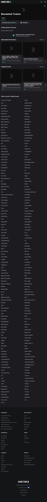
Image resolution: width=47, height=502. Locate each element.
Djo (25, 170)
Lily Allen (26, 259)
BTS (2, 143)
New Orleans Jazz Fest (30, 300)
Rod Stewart (4, 329)
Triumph (3, 381)
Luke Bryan (3, 270)
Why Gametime (4, 471)
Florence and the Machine (7, 194)
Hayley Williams (28, 221)
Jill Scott (26, 235)
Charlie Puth (27, 148)
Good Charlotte (28, 205)
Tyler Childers (4, 386)
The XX (3, 370)
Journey (26, 243)
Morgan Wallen (4, 289)
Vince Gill (27, 386)
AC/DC (26, 100)
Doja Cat (3, 173)
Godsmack (27, 202)
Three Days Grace (5, 372)
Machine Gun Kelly (5, 275)
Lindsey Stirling (4, 262)
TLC (2, 375)
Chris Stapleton (28, 151)
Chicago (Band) (4, 151)
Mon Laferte (27, 286)
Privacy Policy (23, 490)
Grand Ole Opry (4, 210)
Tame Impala (27, 354)
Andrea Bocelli (4, 111)
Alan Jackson (4, 105)
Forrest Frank (4, 197)
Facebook (26, 442)
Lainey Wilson (4, 256)
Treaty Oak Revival (29, 378)
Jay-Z (26, 232)
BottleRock (3, 132)
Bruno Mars (27, 140)
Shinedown (27, 340)
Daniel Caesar (28, 159)
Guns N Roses (4, 216)
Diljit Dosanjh (27, 167)
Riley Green (27, 324)
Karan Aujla (27, 246)
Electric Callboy (28, 181)
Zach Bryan (27, 397)
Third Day (27, 370)
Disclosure (3, 170)
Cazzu (26, 146)
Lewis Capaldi (28, 256)
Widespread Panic (5, 391)
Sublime (26, 348)
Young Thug (4, 394)
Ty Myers (27, 383)
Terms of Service (23, 492)
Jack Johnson (28, 227)
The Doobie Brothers (29, 362)
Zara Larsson (4, 399)
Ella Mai (26, 183)
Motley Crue (27, 289)
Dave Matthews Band (29, 162)
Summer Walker (28, 351)
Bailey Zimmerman (5, 121)
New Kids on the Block (6, 300)
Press (2, 462)
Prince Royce (28, 318)
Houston (3, 442)
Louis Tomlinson (28, 267)
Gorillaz (26, 208)
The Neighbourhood (29, 364)
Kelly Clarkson (28, 248)
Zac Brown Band (4, 397)
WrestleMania (4, 418)
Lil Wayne (3, 259)
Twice (2, 383)
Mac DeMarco (28, 273)
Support (3, 469)
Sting (26, 345)
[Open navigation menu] (45, 2)
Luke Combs (27, 270)
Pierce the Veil (28, 313)
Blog (2, 458)
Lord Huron (27, 264)
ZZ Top (2, 402)
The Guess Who (4, 364)
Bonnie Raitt (27, 130)
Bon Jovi (3, 130)
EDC (2, 181)
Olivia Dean (27, 305)
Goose (2, 208)
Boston (2, 449)
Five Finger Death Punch (30, 192)
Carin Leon (3, 146)
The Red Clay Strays (5, 367)
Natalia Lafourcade (5, 297)
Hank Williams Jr (28, 216)
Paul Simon (27, 308)
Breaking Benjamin (29, 135)
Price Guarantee (28, 460)
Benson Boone (4, 124)
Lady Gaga (27, 254)
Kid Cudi (26, 251)
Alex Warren (4, 108)
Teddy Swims (4, 356)
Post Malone (4, 318)
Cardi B (26, 143)
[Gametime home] (7, 2)
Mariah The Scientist (5, 278)
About (2, 455)
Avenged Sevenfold (5, 116)
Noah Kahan (27, 302)
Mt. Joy (2, 291)
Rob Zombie (4, 327)
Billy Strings (27, 124)
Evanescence (28, 189)
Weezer (26, 389)
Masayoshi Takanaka (6, 283)
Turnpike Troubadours (30, 381)
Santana (3, 340)
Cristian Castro (4, 159)
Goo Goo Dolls (4, 205)
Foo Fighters (27, 194)
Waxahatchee (4, 389)
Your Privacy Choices (22, 487)
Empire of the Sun (5, 186)
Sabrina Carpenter (29, 335)
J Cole (2, 227)
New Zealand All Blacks (6, 429)
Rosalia (2, 332)
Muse (2, 294)
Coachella (27, 154)
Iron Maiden (27, 224)
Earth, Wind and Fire (5, 178)
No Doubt (3, 302)
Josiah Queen (4, 243)
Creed (26, 157)
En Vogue (27, 186)
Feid (2, 192)
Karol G (2, 248)
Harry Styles (27, 219)
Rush (2, 335)
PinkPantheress (4, 316)
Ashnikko (27, 113)
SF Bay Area (4, 438)
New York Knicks (5, 424)
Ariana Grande (28, 111)
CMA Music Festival (5, 154)
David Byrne (4, 165)
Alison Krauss (27, 108)
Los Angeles (4, 435)
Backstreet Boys (4, 119)
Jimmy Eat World (4, 237)
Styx (2, 348)
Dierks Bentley (4, 167)
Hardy (2, 219)
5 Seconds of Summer (6, 100)
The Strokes (27, 367)
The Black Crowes (29, 359)
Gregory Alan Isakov (29, 210)
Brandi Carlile (27, 132)
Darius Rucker (4, 162)
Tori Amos (27, 375)
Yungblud (27, 394)
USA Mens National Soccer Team (9, 422)
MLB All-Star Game (5, 420)
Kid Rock (3, 254)
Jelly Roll (3, 235)
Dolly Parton (27, 173)
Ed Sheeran (27, 178)
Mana (26, 275)
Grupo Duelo (4, 213)
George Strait (4, 202)
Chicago (3, 446)
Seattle (2, 440)
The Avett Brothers (5, 359)
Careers (3, 460)
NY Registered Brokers (29, 464)
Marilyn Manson (28, 278)
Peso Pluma (3, 310)
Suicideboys (4, 351)
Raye (26, 321)
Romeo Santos (28, 329)
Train (2, 378)
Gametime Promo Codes (6, 464)
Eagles (26, 175)
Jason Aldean (28, 229)
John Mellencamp (5, 240)
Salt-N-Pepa (4, 337)
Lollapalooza (4, 264)
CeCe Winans (4, 148)
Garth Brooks (27, 200)
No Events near (9, 22)
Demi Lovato (27, 165)
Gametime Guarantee (29, 458)
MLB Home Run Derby (6, 426)
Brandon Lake (4, 135)
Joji (25, 240)
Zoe (25, 399)
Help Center (27, 455)
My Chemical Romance (30, 294)
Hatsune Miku (4, 221)
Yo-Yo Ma (27, 391)
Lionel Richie (27, 262)
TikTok (25, 435)
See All (42, 39)
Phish (2, 313)
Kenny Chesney (4, 251)
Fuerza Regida (4, 200)
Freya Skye (27, 197)
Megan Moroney (28, 283)
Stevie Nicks (4, 345)
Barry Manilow (28, 121)
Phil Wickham (27, 310)
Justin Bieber (4, 246)
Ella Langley (3, 183)
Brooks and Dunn (28, 138)
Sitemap (23, 494)
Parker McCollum (5, 308)
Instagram (26, 438)
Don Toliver (3, 175)
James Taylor (4, 229)
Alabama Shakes (28, 103)
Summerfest (3, 354)
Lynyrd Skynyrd (4, 273)
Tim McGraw (27, 372)
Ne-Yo (26, 297)
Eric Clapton (3, 189)
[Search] (41, 2)
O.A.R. (2, 305)
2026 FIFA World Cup (6, 415)
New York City (4, 444)
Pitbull (26, 316)
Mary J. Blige (27, 281)
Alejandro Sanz (28, 105)
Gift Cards (3, 466)
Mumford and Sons (29, 291)
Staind (2, 343)
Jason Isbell (3, 232)
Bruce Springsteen (5, 140)
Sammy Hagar (28, 337)
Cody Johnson (4, 157)
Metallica (3, 286)
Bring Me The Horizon (6, 138)
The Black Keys (4, 362)
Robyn (26, 327)
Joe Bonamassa (28, 237)
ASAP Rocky (4, 113)
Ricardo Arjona (4, 324)
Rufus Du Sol (27, 332)
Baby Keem (27, 116)
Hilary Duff (3, 224)
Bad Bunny (27, 119)
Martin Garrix (4, 281)
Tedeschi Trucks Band (30, 356)
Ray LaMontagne (5, 321)
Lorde (2, 267)
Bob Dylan (27, 127)
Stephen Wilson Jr (29, 343)
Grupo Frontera (28, 213)
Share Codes (27, 462)
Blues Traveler (4, 127)
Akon (2, 103)
